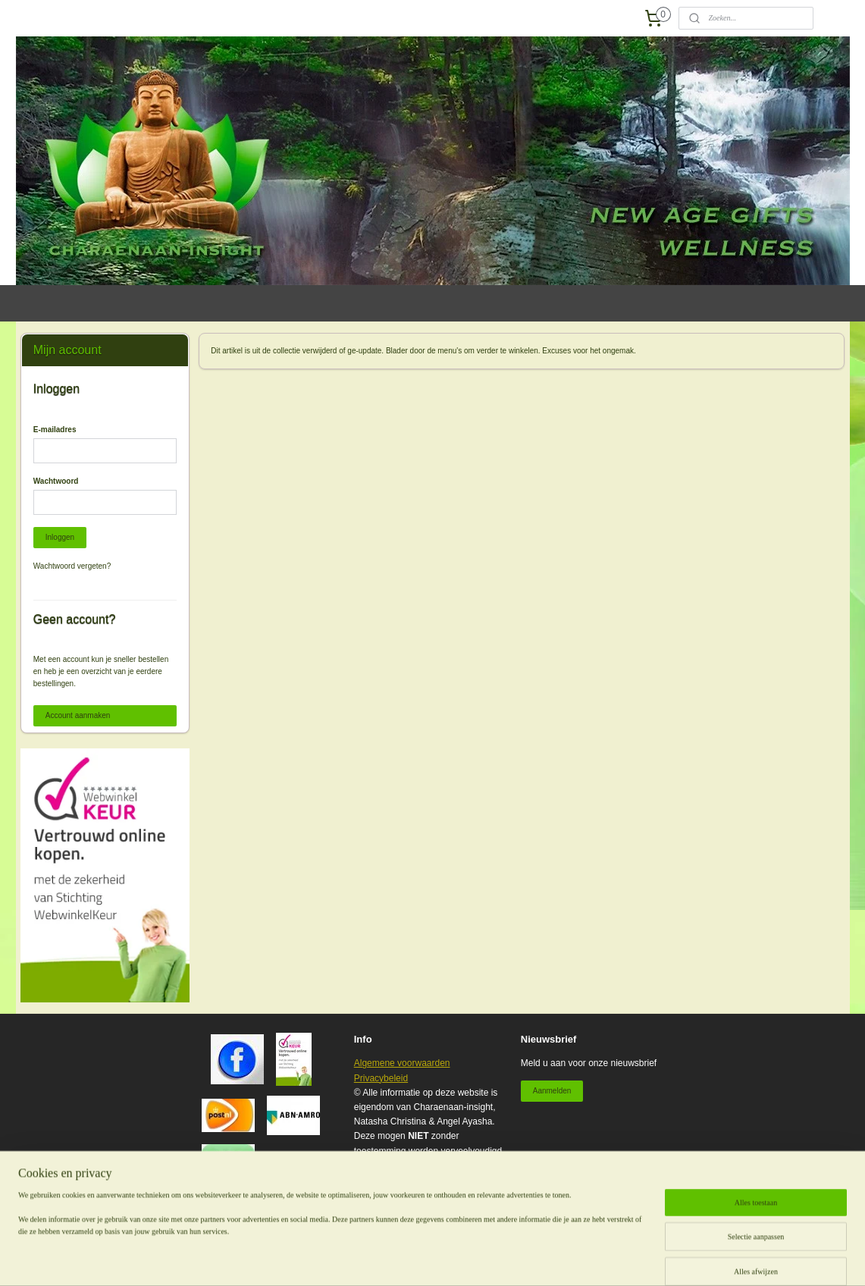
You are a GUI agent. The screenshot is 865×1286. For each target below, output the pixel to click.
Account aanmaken (78, 715)
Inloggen (59, 537)
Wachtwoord (56, 481)
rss (472, 1257)
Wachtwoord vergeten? (72, 566)
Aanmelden (552, 1091)
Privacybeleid (381, 1078)
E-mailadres (55, 429)
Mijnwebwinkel (639, 1257)
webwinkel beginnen (521, 1257)
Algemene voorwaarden (402, 1063)
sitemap (444, 1257)
